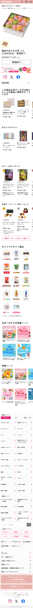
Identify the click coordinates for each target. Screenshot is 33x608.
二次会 (26, 532)
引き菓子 (26, 536)
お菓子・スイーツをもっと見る (15, 238)
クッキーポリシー (10, 595)
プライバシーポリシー (25, 593)
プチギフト (6, 532)
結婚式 (16, 532)
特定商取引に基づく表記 (22, 595)
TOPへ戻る (17, 597)
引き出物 (15, 536)
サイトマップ (7, 593)
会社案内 (15, 593)
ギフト (5, 536)
